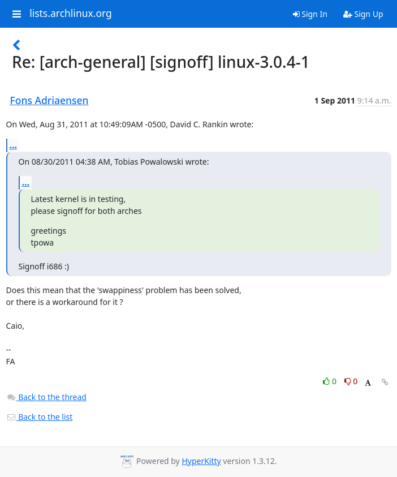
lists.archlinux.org (70, 13)
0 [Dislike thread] (351, 381)
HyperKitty (201, 460)
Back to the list (39, 416)
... (14, 145)
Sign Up (363, 13)
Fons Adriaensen (49, 100)
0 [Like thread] (330, 381)
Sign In (310, 13)
